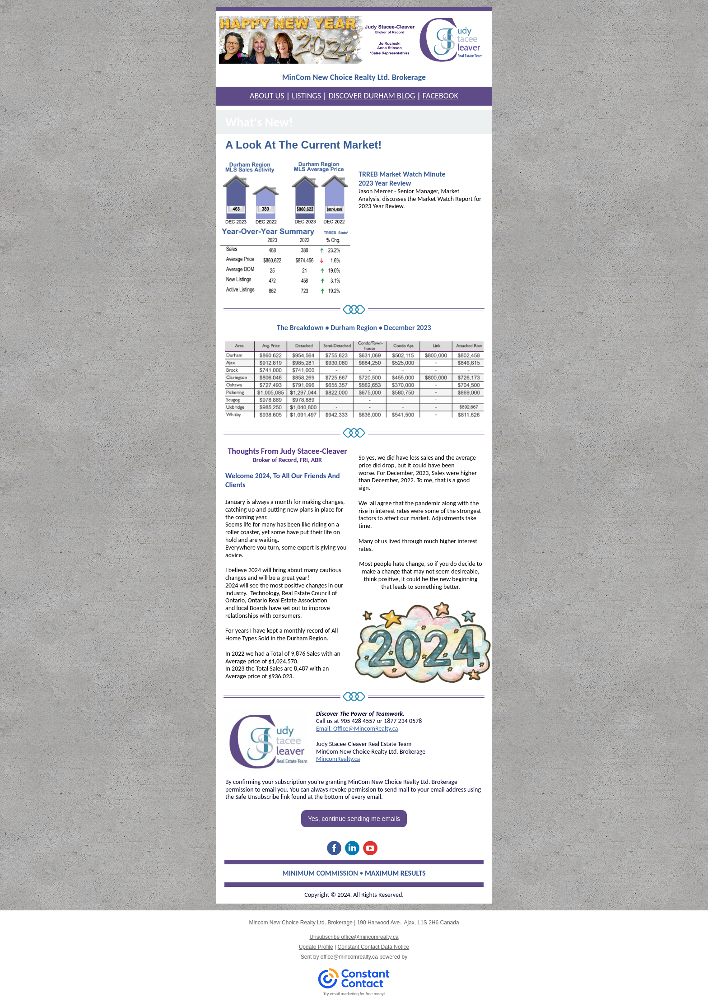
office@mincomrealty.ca (349, 957)
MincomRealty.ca (338, 759)
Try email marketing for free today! (354, 994)
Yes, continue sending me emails (354, 818)
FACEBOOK (440, 96)
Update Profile (316, 947)
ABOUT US (267, 96)
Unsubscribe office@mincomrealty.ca (353, 937)
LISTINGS (306, 96)
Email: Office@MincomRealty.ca (357, 728)
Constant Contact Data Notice (374, 947)
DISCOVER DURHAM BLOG (372, 96)
